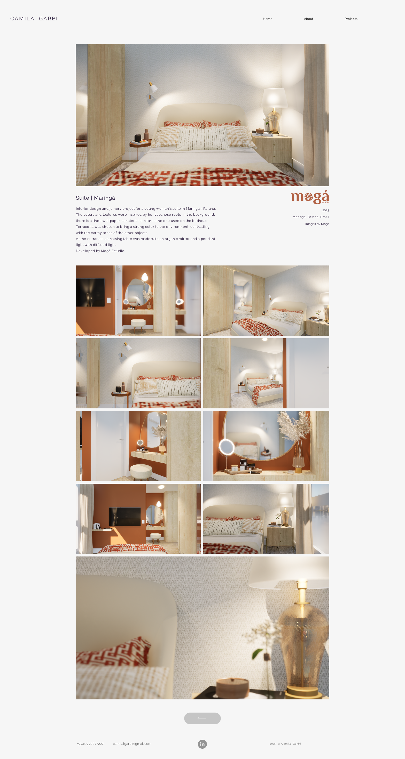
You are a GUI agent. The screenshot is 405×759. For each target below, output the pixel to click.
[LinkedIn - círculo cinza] (202, 744)
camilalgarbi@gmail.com (132, 744)
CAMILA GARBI (34, 18)
